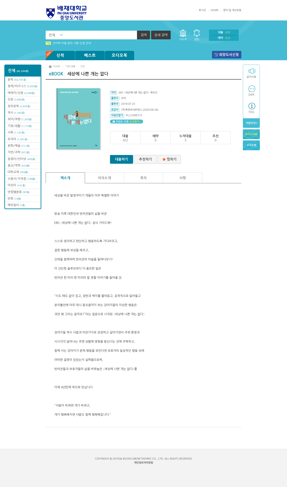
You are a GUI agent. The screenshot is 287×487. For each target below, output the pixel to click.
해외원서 (16, 205)
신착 (55, 55)
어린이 (16, 185)
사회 (16, 132)
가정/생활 (20, 125)
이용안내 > (251, 123)
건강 (82, 66)
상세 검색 (160, 35)
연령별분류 (19, 191)
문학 (17, 79)
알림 (196, 39)
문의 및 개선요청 (232, 10)
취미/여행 (20, 119)
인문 (16, 99)
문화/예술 (19, 145)
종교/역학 (19, 165)
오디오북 (119, 55)
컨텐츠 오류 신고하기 (126, 121)
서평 (182, 178)
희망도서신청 (229, 54)
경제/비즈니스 (23, 86)
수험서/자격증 (21, 178)
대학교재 (18, 171)
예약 (224, 38)
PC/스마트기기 (134, 115)
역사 (16, 112)
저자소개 (104, 178)
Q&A (251, 94)
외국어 (18, 139)
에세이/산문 (21, 92)
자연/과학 (19, 152)
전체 (51, 35)
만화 (14, 198)
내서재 (183, 39)
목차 (143, 178)
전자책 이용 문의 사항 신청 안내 (68, 43)
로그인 (202, 10)
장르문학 (19, 106)
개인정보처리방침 (143, 462)
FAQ (251, 112)
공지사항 (251, 77)
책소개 (65, 178)
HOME (215, 10)
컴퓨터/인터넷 (21, 158)
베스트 (90, 55)
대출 (224, 32)
